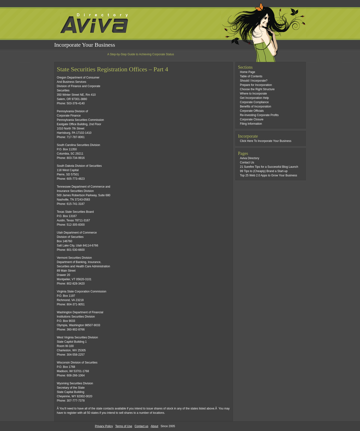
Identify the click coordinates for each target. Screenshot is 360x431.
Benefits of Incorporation (255, 106)
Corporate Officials (252, 110)
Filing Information (251, 123)
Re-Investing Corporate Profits (259, 115)
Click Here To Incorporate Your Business (265, 141)
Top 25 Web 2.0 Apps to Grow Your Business (268, 175)
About (154, 426)
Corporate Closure (251, 119)
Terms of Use (123, 426)
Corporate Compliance (254, 102)
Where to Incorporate (253, 93)
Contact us (141, 426)
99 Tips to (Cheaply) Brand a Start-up (264, 171)
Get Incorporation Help (254, 98)
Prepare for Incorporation (256, 85)
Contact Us (247, 162)
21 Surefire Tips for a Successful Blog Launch (269, 166)
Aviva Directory (249, 158)
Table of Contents (251, 76)
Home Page (247, 72)
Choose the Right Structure (257, 89)
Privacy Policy (104, 426)
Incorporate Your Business (84, 45)
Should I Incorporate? (253, 80)
